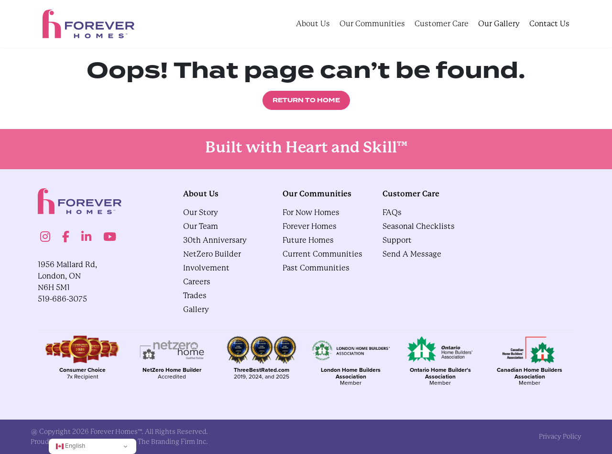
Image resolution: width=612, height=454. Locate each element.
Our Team (200, 226)
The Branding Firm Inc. (173, 441)
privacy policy (560, 436)
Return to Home (306, 100)
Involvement (206, 267)
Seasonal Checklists (418, 226)
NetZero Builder (212, 254)
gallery (196, 309)
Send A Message (411, 254)
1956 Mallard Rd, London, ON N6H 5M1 (67, 276)
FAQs (392, 212)
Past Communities (316, 267)
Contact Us (549, 23)
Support (397, 240)
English (70, 445)
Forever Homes (310, 226)
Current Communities (322, 254)
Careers (196, 281)
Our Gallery (499, 23)
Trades (195, 295)
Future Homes (308, 240)
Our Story (200, 212)
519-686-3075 (62, 298)
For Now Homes (311, 212)
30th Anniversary (215, 240)
